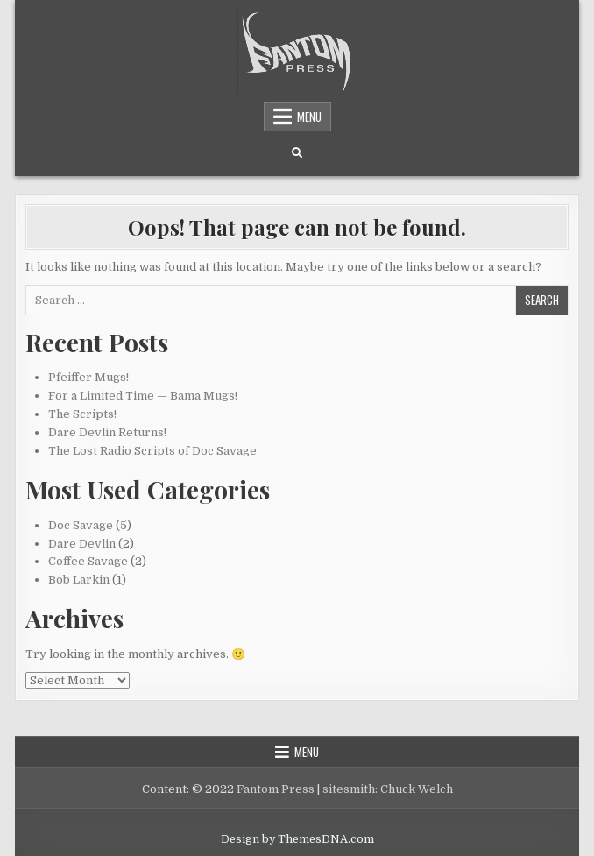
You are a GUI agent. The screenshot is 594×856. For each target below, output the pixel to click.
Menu (309, 116)
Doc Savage (80, 525)
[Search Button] (297, 153)
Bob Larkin (79, 579)
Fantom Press (276, 789)
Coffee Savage (88, 561)
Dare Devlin (82, 543)
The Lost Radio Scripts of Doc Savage (152, 450)
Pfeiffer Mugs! (88, 377)
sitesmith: (350, 789)
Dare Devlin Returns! (107, 432)
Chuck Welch (416, 789)
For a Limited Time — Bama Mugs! (142, 395)
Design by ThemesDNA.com (297, 839)
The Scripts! (82, 414)
